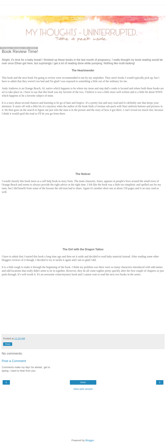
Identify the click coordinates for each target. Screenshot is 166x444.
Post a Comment (14, 361)
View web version (83, 389)
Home (83, 382)
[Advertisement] (83, 9)
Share (7, 344)
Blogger (89, 440)
